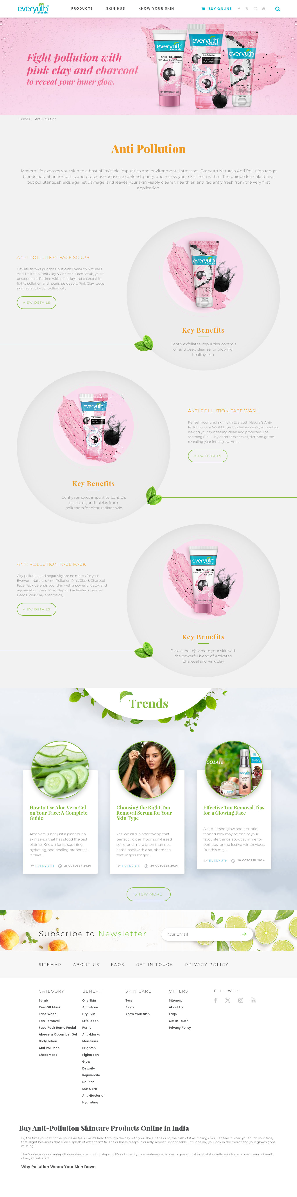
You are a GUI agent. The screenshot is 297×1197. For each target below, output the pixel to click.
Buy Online (217, 9)
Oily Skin (89, 1000)
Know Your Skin (156, 8)
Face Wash (47, 1014)
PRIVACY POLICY (207, 964)
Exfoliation (90, 1020)
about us (176, 1007)
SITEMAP (50, 964)
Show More (149, 894)
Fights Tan (90, 1054)
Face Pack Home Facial (57, 1027)
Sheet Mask (48, 1054)
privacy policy (180, 1027)
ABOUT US (86, 964)
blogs (129, 1007)
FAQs (118, 964)
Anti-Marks (91, 1034)
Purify (86, 1027)
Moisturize (90, 1041)
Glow (86, 1061)
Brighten (89, 1048)
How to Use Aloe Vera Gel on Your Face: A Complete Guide (59, 813)
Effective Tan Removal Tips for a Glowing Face (233, 810)
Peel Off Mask (50, 1007)
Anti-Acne (90, 1007)
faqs (173, 1014)
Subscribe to (93, 933)
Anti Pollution (49, 1048)
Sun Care (89, 1088)
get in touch (178, 1020)
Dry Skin (88, 1014)
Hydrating (90, 1102)
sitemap (175, 1000)
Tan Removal (49, 1020)
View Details (36, 303)
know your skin (137, 1014)
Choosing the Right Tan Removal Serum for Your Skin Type (144, 813)
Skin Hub (115, 8)
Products (82, 8)
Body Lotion (48, 1041)
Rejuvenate (91, 1075)
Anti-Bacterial (93, 1095)
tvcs (128, 1000)
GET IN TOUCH (155, 964)
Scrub (43, 1000)
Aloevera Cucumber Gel (58, 1034)
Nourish (88, 1082)
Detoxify (88, 1068)
